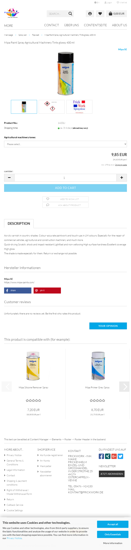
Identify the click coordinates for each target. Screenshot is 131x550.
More (8, 25)
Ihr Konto (45, 460)
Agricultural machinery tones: (20, 137)
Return (10, 499)
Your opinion (108, 325)
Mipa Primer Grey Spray (97, 387)
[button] (97, 2)
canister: (8, 171)
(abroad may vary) (80, 128)
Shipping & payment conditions (17, 482)
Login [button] (108, 2)
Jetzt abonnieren (111, 473)
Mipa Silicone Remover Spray (33, 387)
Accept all (112, 524)
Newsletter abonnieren (46, 473)
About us (119, 25)
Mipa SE (122, 49)
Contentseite (95, 25)
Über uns (71, 25)
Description (19, 223)
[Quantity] (65, 178)
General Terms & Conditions (15, 462)
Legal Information (16, 469)
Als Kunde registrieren (51, 455)
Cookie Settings (15, 510)
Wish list (122, 2)
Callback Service (15, 504)
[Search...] (70, 13)
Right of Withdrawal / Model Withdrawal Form (19, 492)
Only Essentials (113, 534)
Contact (51, 25)
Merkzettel (45, 466)
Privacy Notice (14, 538)
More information (112, 543)
